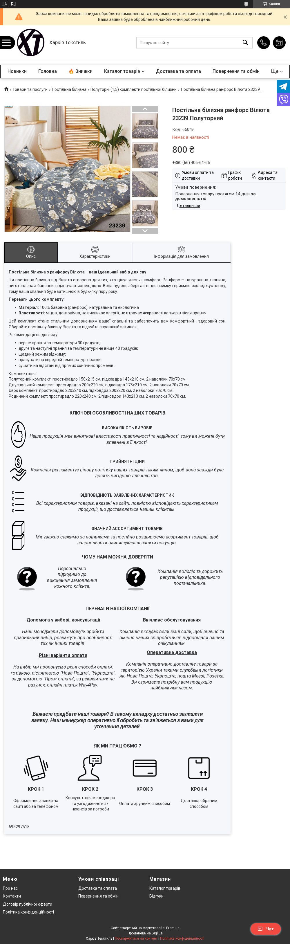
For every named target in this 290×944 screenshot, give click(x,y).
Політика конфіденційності (28, 912)
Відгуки (156, 896)
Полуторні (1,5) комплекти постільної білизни (133, 89)
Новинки (17, 71)
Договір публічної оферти (27, 904)
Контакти (12, 896)
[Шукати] (245, 42)
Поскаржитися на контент (136, 938)
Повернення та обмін (236, 71)
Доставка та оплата (178, 71)
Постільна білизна (69, 89)
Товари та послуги (30, 89)
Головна (47, 71)
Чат (266, 929)
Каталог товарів (122, 71)
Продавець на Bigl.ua (145, 933)
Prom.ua (173, 928)
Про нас (10, 888)
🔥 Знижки (80, 71)
